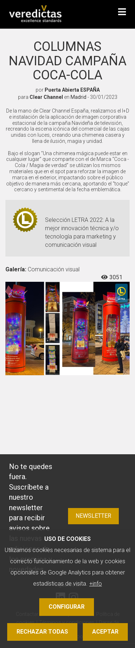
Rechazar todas (42, 631)
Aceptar (105, 631)
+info (95, 583)
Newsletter (93, 515)
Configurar (67, 606)
